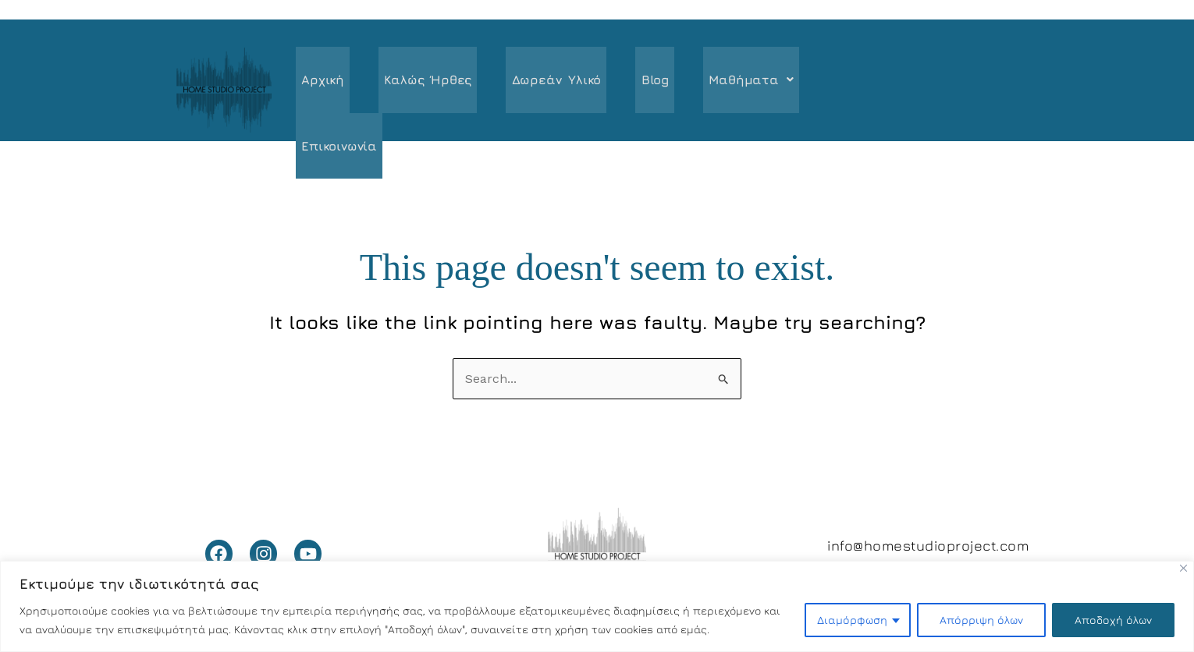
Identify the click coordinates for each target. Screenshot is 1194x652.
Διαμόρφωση (852, 619)
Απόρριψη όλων (981, 619)
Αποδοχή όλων (1113, 619)
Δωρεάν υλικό (544, 82)
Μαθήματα (728, 82)
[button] (728, 82)
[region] (597, 606)
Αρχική (320, 82)
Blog (637, 82)
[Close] (1183, 568)
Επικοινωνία (844, 82)
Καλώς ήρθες (420, 82)
